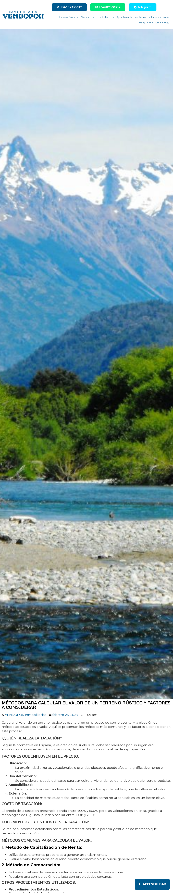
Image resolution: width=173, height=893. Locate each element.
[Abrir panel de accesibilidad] (152, 884)
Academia (162, 23)
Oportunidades (127, 17)
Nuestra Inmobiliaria (154, 17)
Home (63, 17)
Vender (74, 17)
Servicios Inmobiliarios (97, 17)
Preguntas (145, 23)
